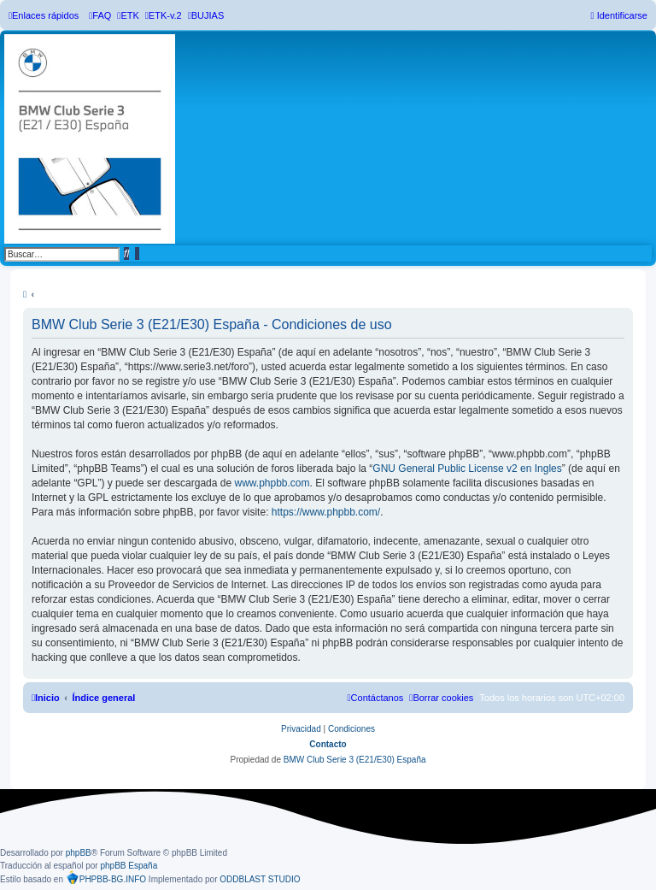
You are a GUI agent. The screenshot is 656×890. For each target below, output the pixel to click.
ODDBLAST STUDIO (260, 879)
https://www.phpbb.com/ (326, 512)
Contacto (327, 744)
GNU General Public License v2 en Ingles (466, 468)
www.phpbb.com (271, 483)
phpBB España (128, 865)
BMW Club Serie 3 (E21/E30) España (355, 759)
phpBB (78, 853)
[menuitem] (100, 15)
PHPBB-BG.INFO (106, 877)
